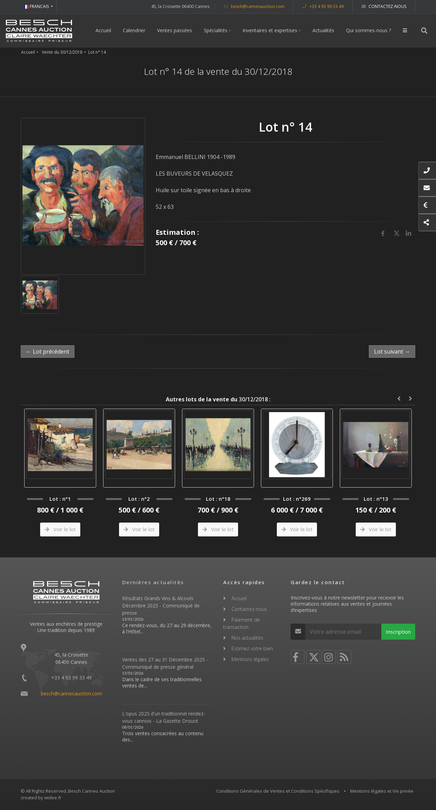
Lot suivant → (392, 351)
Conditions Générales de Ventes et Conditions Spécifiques (277, 791)
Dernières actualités (153, 582)
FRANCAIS (36, 6)
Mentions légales (250, 659)
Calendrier (134, 30)
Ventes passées (174, 30)
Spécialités (215, 30)
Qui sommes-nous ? (368, 30)
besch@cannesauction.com (254, 6)
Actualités (323, 30)
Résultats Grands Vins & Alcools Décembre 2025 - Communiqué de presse (161, 605)
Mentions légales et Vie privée (382, 791)
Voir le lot (60, 529)
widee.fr (53, 797)
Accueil (103, 30)
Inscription (398, 631)
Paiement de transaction (241, 623)
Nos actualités (247, 637)
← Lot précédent (47, 351)
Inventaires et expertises (270, 30)
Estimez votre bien (252, 648)
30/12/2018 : (218, 399)
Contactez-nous (384, 6)
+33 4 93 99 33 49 (323, 6)
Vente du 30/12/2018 (62, 52)
